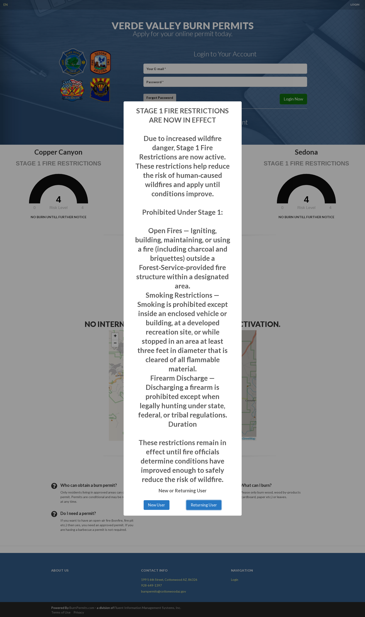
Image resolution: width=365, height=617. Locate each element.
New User (156, 504)
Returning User (204, 504)
